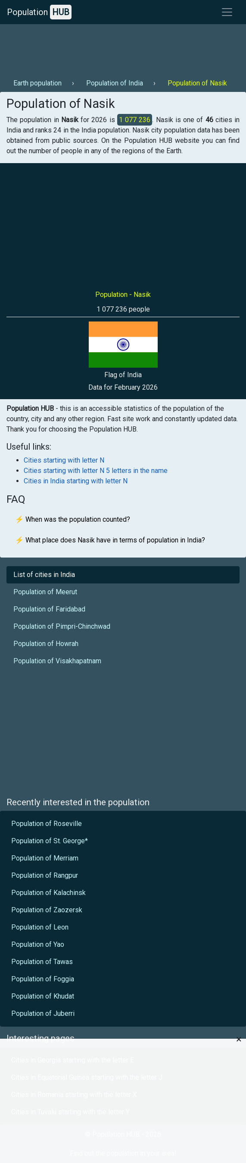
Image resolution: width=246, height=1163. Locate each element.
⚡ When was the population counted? (72, 519)
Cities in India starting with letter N (76, 481)
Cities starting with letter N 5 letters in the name (96, 470)
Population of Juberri (43, 1013)
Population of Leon (40, 927)
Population (39, 12)
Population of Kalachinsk (48, 893)
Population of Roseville (46, 823)
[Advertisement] (122, 47)
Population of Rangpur (44, 875)
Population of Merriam (44, 858)
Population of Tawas (42, 962)
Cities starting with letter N (64, 460)
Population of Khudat (42, 996)
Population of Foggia (42, 979)
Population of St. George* (49, 841)
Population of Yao (37, 944)
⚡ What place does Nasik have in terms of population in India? (110, 540)
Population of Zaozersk (46, 910)
